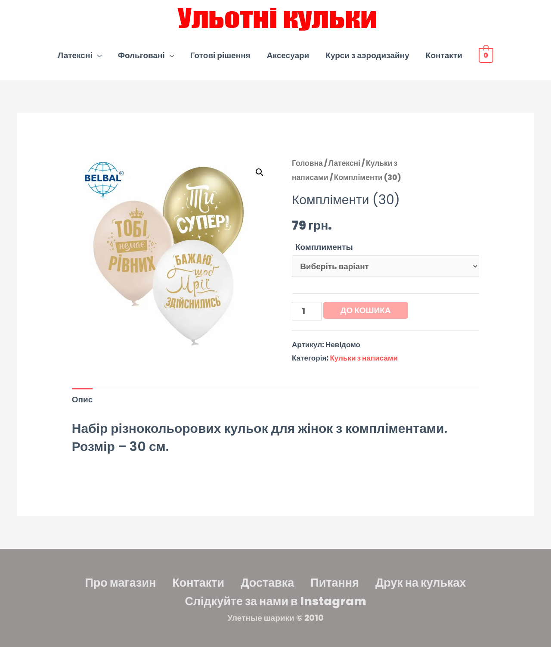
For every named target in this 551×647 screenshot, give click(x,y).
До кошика (366, 310)
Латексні (75, 55)
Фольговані (141, 55)
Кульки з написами (364, 358)
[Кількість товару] (307, 311)
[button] (259, 172)
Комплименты (324, 247)
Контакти (444, 55)
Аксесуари (288, 55)
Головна (307, 163)
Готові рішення (220, 55)
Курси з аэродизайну (367, 55)
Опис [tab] (82, 399)
